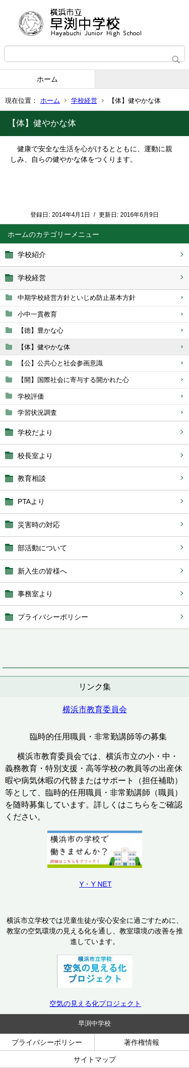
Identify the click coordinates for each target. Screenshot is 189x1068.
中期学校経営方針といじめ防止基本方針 (77, 297)
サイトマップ (95, 1059)
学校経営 (84, 100)
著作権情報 (141, 1042)
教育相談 (32, 478)
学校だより (35, 432)
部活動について (42, 548)
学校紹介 (32, 254)
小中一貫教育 (37, 314)
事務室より (35, 594)
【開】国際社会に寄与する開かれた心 (73, 380)
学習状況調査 (37, 412)
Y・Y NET (95, 884)
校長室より (35, 456)
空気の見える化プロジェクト (95, 1003)
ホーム (47, 79)
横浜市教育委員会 (94, 709)
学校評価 (31, 396)
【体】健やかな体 (44, 347)
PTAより (31, 501)
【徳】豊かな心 (41, 330)
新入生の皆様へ (42, 571)
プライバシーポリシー (53, 617)
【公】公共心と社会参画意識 (60, 363)
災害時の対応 (39, 525)
